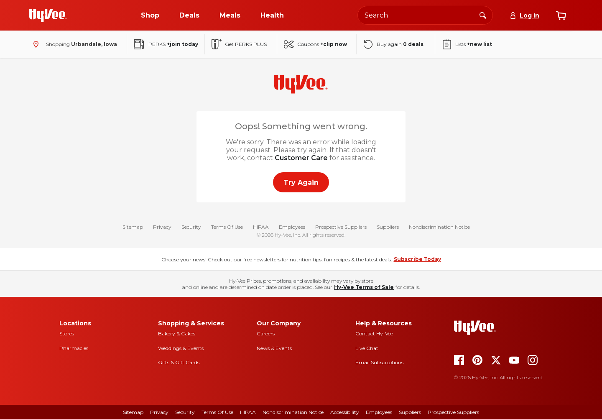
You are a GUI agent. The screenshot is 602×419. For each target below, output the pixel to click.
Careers (266, 333)
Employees (292, 227)
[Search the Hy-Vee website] (425, 15)
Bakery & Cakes (176, 333)
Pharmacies (73, 348)
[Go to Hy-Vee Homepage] (48, 15)
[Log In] (524, 15)
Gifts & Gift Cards (178, 362)
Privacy (162, 227)
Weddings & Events (181, 348)
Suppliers (388, 227)
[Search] (483, 15)
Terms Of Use (227, 227)
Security (191, 227)
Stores (66, 333)
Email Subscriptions (379, 362)
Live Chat (366, 348)
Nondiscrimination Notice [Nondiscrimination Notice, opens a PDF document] (293, 412)
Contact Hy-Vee (374, 333)
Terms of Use (217, 412)
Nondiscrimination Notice (439, 227)
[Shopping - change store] (73, 44)
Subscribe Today (417, 259)
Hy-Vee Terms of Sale (364, 287)
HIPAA (261, 227)
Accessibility (344, 412)
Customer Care (301, 158)
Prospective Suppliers (341, 227)
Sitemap (132, 227)
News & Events (274, 348)
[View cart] (561, 15)
